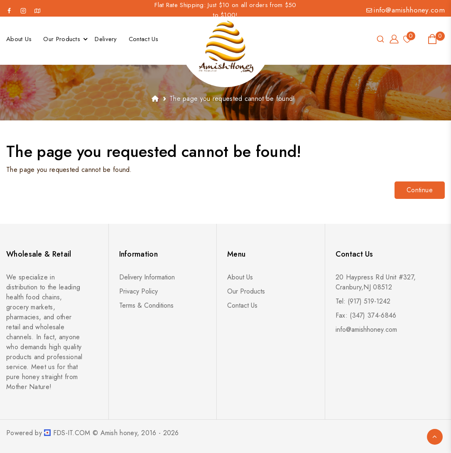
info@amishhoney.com (405, 10)
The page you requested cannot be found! (232, 98)
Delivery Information (147, 277)
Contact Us (242, 305)
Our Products (246, 291)
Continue (420, 190)
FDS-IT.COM (72, 433)
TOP (435, 437)
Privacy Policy (138, 291)
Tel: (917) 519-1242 (363, 301)
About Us (240, 277)
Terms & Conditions (146, 305)
